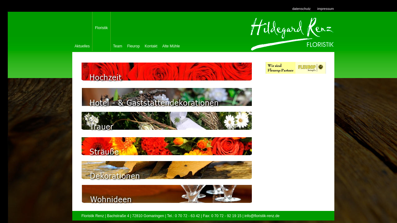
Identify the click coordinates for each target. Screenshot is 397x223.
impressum (325, 9)
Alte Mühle (171, 45)
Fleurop (133, 45)
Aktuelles (82, 45)
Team (117, 45)
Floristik (101, 28)
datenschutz (301, 9)
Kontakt (151, 45)
